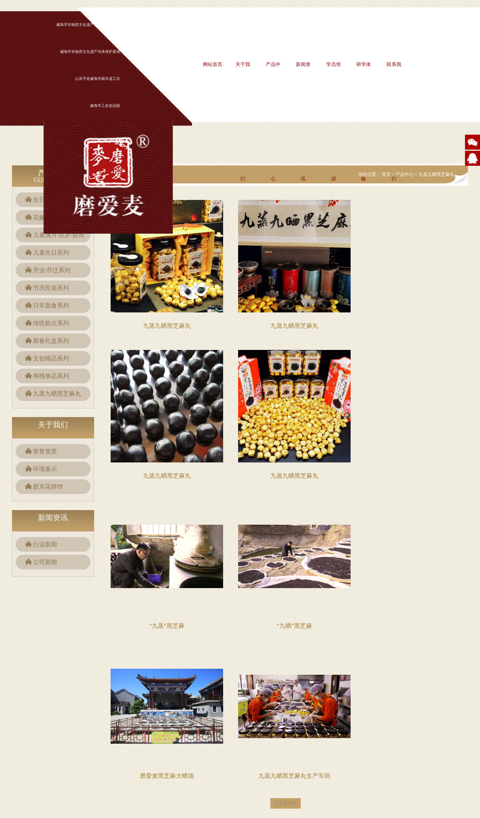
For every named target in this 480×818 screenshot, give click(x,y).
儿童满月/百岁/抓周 (58, 235)
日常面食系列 (51, 305)
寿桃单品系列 (51, 376)
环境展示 (45, 469)
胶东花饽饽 (48, 486)
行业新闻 (45, 544)
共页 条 (285, 803)
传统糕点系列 (51, 323)
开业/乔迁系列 (51, 270)
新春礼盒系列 (51, 341)
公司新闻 (45, 562)
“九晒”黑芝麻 (294, 626)
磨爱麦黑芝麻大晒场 (167, 776)
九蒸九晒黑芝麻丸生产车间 (294, 776)
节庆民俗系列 (51, 288)
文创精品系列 (51, 358)
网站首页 (212, 64)
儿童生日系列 (51, 252)
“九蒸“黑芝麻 (166, 626)
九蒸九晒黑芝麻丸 (57, 393)
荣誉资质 (45, 451)
